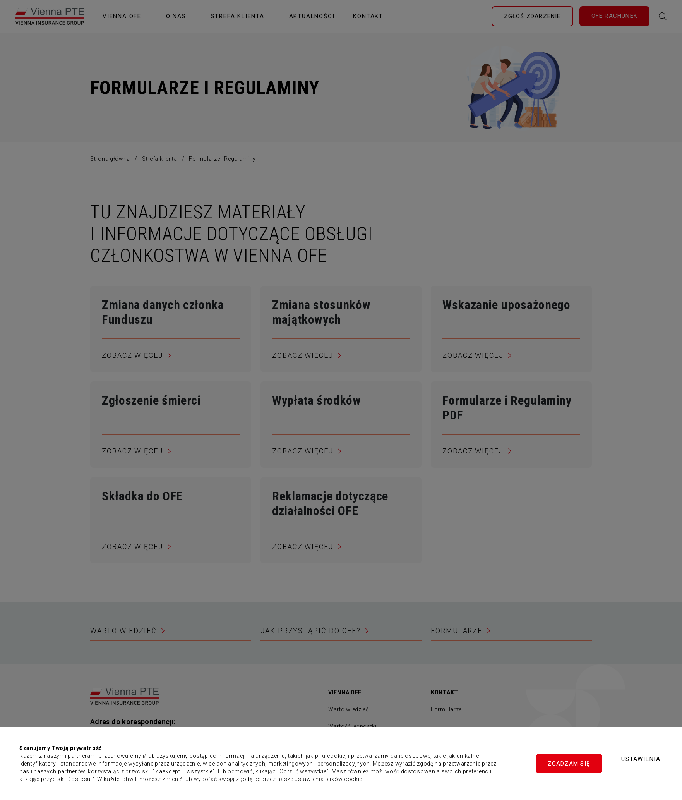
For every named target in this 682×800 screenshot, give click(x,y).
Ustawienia (641, 758)
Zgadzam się (569, 763)
